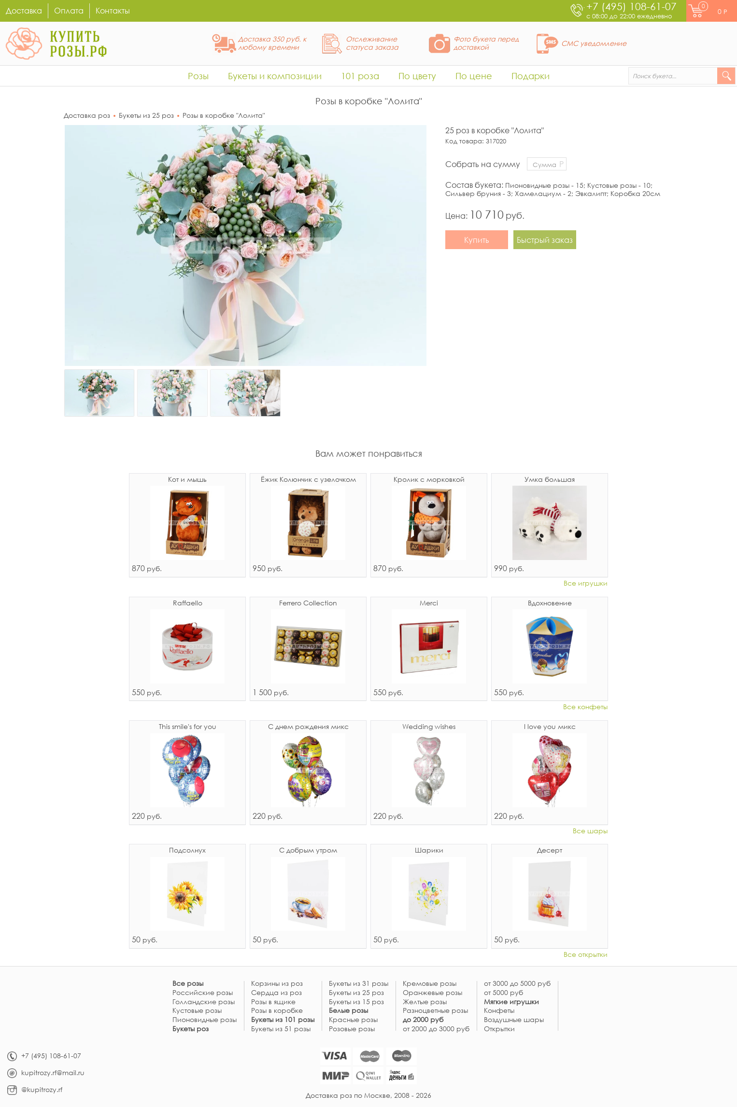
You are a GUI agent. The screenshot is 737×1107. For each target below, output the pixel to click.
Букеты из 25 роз (146, 115)
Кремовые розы (429, 984)
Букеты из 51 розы (281, 1029)
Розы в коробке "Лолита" (224, 115)
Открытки (499, 1029)
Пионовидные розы (204, 1020)
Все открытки (586, 955)
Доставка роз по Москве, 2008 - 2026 (368, 1095)
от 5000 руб (503, 993)
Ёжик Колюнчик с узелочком (308, 480)
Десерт (549, 851)
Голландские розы (203, 1002)
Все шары (590, 831)
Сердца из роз (276, 993)
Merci (429, 603)
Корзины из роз (277, 984)
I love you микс (550, 727)
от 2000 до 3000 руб (436, 1029)
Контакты (113, 10)
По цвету (417, 75)
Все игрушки (586, 583)
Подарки (530, 75)
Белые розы (348, 1011)
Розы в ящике (273, 1002)
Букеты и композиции (275, 75)
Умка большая (549, 480)
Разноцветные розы (435, 1011)
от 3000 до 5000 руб (517, 984)
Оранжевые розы (432, 993)
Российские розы (202, 993)
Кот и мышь (187, 480)
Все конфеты (585, 707)
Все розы (187, 984)
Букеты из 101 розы (282, 1020)
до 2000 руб (423, 1020)
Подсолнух (187, 851)
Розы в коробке (277, 1011)
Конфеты (499, 1011)
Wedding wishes (428, 727)
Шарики (429, 851)
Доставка (24, 10)
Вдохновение (550, 603)
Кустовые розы (197, 1011)
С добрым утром (308, 851)
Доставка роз (87, 115)
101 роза (360, 75)
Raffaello (187, 603)
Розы (198, 75)
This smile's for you (187, 727)
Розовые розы (352, 1029)
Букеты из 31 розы (358, 984)
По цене (473, 75)
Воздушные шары (514, 1020)
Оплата (69, 10)
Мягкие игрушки (511, 1002)
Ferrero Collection (308, 603)
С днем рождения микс (308, 727)
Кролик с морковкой (429, 480)
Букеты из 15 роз (356, 1002)
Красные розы (353, 1020)
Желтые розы (425, 1002)
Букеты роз (190, 1029)
